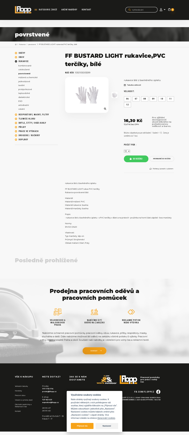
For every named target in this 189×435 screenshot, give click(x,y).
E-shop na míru (138, 409)
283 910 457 (47, 411)
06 (127, 99)
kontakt (94, 355)
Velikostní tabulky (23, 390)
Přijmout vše (82, 426)
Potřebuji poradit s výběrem (160, 172)
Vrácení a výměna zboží (26, 403)
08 (144, 99)
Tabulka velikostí (134, 85)
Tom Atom (156, 409)
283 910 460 (47, 414)
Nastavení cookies (123, 409)
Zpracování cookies (106, 418)
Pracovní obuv (21, 399)
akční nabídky (72, 10)
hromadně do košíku (162, 160)
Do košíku (136, 160)
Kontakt (89, 10)
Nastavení (107, 426)
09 (153, 99)
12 (127, 105)
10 (162, 99)
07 (136, 99)
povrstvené (35, 44)
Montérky (19, 394)
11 (170, 99)
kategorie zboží (50, 10)
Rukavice (24, 44)
